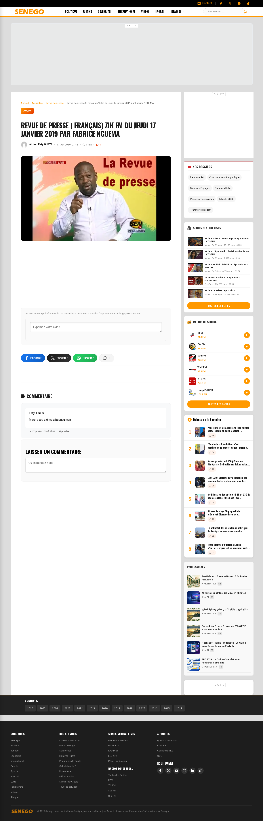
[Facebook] (220, 3)
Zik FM (112, 785)
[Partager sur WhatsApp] (85, 358)
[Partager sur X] (59, 358)
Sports (164, 11)
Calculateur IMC (67, 766)
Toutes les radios (219, 404)
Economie (16, 756)
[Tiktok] (248, 3)
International (131, 11)
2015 (167, 708)
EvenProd (113, 750)
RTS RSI (112, 795)
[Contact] (204, 3)
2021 (92, 708)
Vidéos (150, 11)
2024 (55, 708)
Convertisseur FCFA (69, 740)
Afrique (14, 797)
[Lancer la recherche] (245, 11)
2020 (105, 708)
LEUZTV (112, 756)
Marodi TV (113, 745)
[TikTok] (200, 771)
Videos (14, 792)
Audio (27, 111)
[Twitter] (230, 3)
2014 (179, 708)
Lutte (13, 781)
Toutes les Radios (117, 775)
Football (15, 776)
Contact (161, 745)
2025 (42, 708)
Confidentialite (165, 750)
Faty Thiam (36, 413)
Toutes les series (219, 306)
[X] (168, 771)
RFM (110, 780)
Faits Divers (17, 786)
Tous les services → (69, 786)
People (14, 766)
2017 (142, 708)
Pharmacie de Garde (70, 761)
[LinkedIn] (192, 771)
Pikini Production (117, 761)
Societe (15, 745)
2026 (30, 708)
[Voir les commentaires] (106, 358)
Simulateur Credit (68, 781)
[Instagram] (184, 771)
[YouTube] (239, 3)
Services (182, 11)
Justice (92, 11)
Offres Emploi (66, 776)
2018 (129, 708)
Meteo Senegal (67, 745)
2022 (80, 708)
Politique (76, 11)
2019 (117, 708)
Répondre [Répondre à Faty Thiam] (64, 431)
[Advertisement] (131, 54)
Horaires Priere (67, 756)
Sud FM (112, 790)
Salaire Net (65, 750)
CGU (159, 756)
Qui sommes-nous (167, 740)
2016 (154, 708)
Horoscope (65, 771)
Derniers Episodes (118, 740)
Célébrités (110, 11)
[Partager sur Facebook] (33, 358)
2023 (67, 708)
